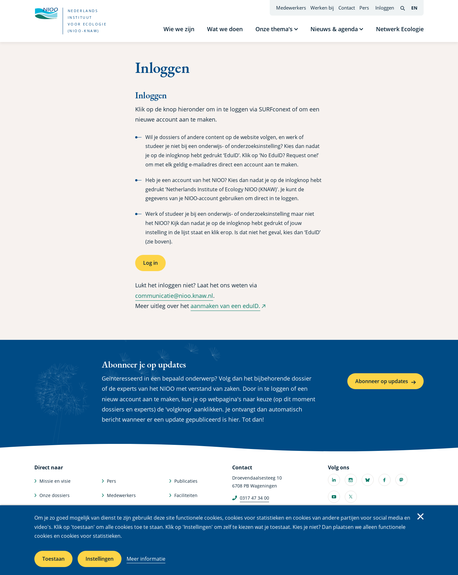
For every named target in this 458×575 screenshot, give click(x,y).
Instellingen (100, 558)
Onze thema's (274, 29)
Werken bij (322, 7)
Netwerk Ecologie (400, 29)
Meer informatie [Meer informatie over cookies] (146, 558)
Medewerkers (291, 7)
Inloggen (384, 7)
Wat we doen (225, 29)
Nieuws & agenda (334, 29)
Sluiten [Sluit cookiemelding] (420, 516)
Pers (364, 7)
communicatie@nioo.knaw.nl (174, 295)
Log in (150, 262)
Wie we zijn (178, 29)
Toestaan (53, 558)
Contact (346, 7)
